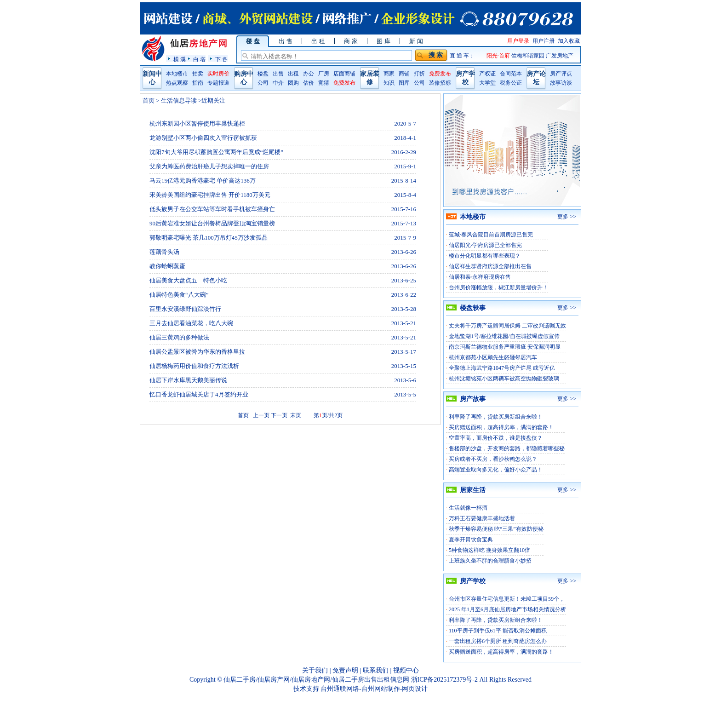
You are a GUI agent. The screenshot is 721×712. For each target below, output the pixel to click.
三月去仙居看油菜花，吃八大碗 (191, 323)
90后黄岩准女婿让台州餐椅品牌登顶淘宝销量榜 (212, 223)
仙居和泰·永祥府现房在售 (480, 277)
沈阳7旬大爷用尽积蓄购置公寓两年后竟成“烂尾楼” (216, 152)
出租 (293, 73)
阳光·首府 (498, 55)
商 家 (350, 41)
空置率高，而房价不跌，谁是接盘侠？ (496, 438)
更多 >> (566, 216)
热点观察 (177, 83)
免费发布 (344, 83)
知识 (389, 83)
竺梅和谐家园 (528, 55)
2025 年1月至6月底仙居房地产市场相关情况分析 (507, 609)
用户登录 (518, 41)
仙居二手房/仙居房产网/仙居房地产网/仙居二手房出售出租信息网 (316, 679)
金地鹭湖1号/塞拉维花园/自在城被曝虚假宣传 (504, 336)
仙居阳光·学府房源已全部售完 (485, 245)
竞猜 (323, 83)
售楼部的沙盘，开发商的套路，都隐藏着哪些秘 (507, 448)
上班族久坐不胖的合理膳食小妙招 (490, 560)
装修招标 (440, 83)
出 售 (285, 41)
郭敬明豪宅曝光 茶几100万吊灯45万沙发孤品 (208, 237)
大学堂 (487, 83)
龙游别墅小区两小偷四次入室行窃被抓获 (203, 137)
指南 (197, 83)
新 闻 (416, 41)
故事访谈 (561, 83)
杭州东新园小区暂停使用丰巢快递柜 (197, 123)
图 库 (383, 41)
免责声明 (345, 670)
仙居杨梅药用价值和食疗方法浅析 (194, 365)
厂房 (323, 73)
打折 (419, 73)
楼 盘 (252, 41)
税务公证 (511, 83)
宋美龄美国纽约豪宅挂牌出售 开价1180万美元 (209, 194)
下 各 (221, 59)
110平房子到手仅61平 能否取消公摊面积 (498, 630)
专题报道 (218, 83)
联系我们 (376, 670)
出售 (278, 73)
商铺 (404, 73)
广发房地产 (559, 55)
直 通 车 (459, 55)
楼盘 (263, 73)
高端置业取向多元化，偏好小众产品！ (496, 469)
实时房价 (218, 73)
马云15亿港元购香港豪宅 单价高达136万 (202, 180)
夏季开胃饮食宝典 (471, 539)
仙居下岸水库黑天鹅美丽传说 (188, 380)
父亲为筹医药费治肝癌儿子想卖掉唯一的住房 (209, 166)
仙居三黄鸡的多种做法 (179, 337)
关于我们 (315, 670)
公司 (263, 83)
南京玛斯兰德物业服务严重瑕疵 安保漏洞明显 (505, 347)
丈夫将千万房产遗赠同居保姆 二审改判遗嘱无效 (507, 325)
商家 (389, 73)
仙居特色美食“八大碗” (179, 294)
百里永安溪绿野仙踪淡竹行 (185, 308)
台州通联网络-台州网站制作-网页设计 (374, 688)
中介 (278, 83)
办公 (308, 73)
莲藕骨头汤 (164, 251)
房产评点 (561, 73)
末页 (295, 415)
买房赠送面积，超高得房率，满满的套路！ (501, 427)
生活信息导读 (179, 100)
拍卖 (197, 73)
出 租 (318, 41)
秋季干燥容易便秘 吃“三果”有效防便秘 (496, 529)
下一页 (279, 415)
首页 (148, 100)
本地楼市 (177, 73)
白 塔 (199, 59)
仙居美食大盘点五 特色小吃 (188, 280)
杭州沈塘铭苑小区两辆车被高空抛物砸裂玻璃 (504, 378)
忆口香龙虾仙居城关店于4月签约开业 (198, 394)
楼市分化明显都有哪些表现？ (485, 256)
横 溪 (179, 59)
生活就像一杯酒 (468, 508)
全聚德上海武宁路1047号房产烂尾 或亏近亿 (502, 368)
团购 (293, 83)
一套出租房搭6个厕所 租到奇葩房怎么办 (498, 641)
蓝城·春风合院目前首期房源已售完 (491, 234)
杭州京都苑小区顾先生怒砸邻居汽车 (493, 357)
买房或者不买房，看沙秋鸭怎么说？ (493, 459)
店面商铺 (344, 73)
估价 (308, 83)
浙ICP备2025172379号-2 (444, 679)
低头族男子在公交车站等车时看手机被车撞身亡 (212, 209)
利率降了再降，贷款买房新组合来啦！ (496, 416)
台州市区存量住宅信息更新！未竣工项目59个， (507, 599)
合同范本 (511, 73)
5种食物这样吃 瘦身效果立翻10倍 (489, 550)
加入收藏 (569, 41)
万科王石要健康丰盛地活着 (482, 518)
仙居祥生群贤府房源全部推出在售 (490, 266)
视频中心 (406, 670)
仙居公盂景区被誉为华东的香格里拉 (197, 351)
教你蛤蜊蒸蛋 (167, 266)
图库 (404, 83)
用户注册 (543, 41)
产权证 (487, 73)
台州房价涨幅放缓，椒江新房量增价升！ (498, 287)
